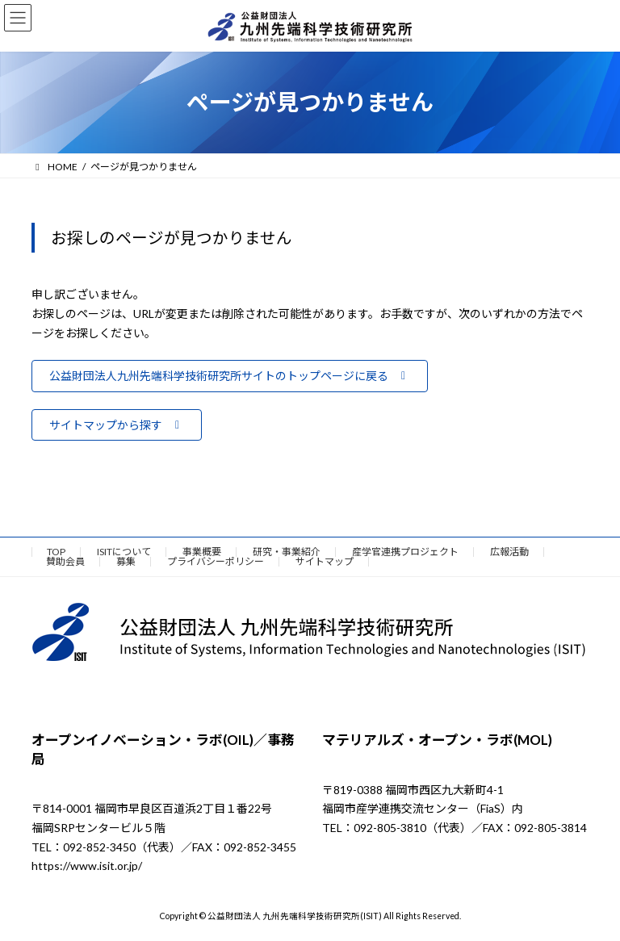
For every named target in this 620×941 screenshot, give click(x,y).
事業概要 (201, 552)
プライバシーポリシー (215, 561)
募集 (126, 561)
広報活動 (509, 552)
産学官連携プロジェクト (405, 552)
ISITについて (124, 552)
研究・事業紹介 (286, 552)
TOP (56, 552)
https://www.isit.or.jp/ (86, 866)
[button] (229, 376)
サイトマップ (324, 561)
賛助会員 (65, 561)
